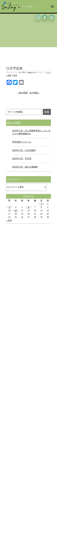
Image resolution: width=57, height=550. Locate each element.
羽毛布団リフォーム (21, 141)
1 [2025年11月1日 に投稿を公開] (41, 203)
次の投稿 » (34, 92)
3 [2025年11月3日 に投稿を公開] (9, 207)
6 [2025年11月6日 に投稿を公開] (28, 207)
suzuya (30, 72)
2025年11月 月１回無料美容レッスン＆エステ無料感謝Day (31, 132)
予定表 (14, 75)
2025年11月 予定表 (21, 158)
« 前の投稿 (23, 92)
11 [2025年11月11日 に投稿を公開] (16, 210)
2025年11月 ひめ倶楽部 (24, 150)
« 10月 (9, 220)
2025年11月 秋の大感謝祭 (25, 166)
